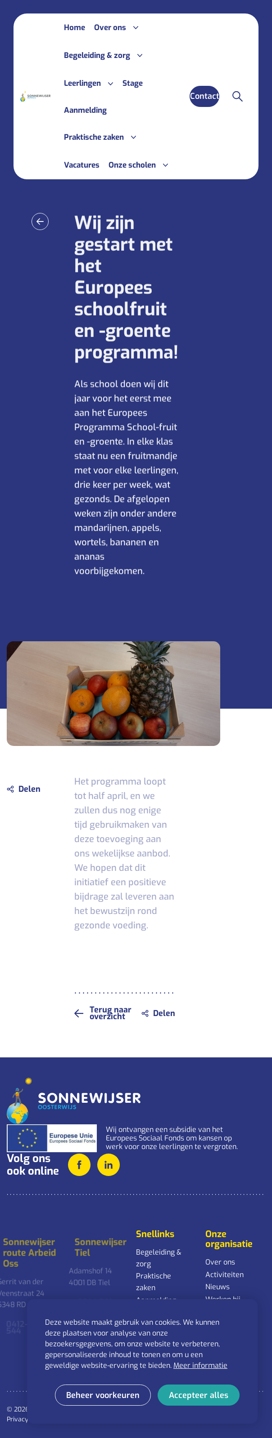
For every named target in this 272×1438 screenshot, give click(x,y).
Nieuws (217, 1287)
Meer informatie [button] (200, 1365)
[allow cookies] (199, 1395)
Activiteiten (224, 1274)
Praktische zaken (153, 1281)
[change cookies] (103, 1395)
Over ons (220, 1262)
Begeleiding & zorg (158, 1258)
